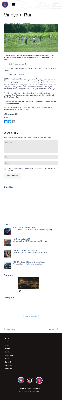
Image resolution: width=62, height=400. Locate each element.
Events (7, 348)
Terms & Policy (25, 388)
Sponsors (9, 275)
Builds (7, 352)
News (7, 345)
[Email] (31, 163)
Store (7, 358)
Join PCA (36, 388)
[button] (13, 4)
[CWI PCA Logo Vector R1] (5, 4)
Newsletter (9, 355)
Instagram (8, 369)
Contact (8, 362)
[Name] (31, 157)
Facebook (8, 365)
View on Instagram (31, 317)
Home (7, 338)
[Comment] (31, 146)
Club (6, 342)
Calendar (8, 187)
